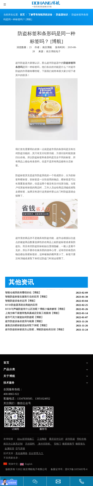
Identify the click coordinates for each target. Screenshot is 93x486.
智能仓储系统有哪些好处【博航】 (23, 293)
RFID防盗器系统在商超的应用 (21, 305)
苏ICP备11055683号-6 (76, 469)
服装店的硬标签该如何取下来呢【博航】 (26, 326)
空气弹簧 (20, 448)
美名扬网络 (21, 453)
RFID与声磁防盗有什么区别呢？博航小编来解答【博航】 (35, 309)
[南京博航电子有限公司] (29, 418)
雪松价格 (81, 439)
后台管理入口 (36, 453)
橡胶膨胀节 (68, 444)
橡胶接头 (80, 444)
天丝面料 (30, 444)
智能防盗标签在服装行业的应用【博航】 (26, 297)
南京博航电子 (53, 51)
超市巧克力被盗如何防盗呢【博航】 (24, 318)
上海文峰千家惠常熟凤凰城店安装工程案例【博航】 (32, 314)
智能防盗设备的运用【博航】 (20, 301)
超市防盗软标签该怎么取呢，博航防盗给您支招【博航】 (35, 330)
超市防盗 (70, 439)
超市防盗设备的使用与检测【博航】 (24, 322)
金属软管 (9, 448)
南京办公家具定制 (13, 444)
